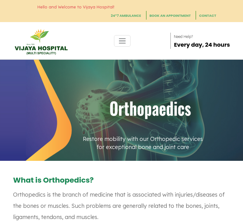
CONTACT (207, 15)
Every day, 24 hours (202, 45)
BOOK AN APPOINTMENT (170, 15)
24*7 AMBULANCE (126, 15)
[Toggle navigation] (122, 41)
